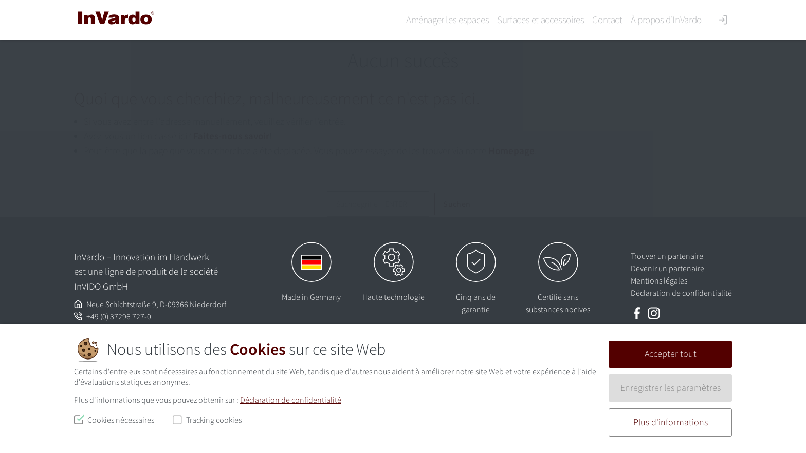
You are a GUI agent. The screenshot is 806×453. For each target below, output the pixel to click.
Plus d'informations (670, 422)
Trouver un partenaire (667, 256)
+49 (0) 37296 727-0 (118, 316)
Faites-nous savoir (231, 135)
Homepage (511, 150)
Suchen (456, 204)
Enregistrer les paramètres (670, 387)
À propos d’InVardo (666, 19)
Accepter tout (671, 354)
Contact (607, 19)
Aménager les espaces (447, 19)
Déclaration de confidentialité (290, 399)
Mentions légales (659, 280)
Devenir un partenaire (667, 268)
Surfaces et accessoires (540, 19)
